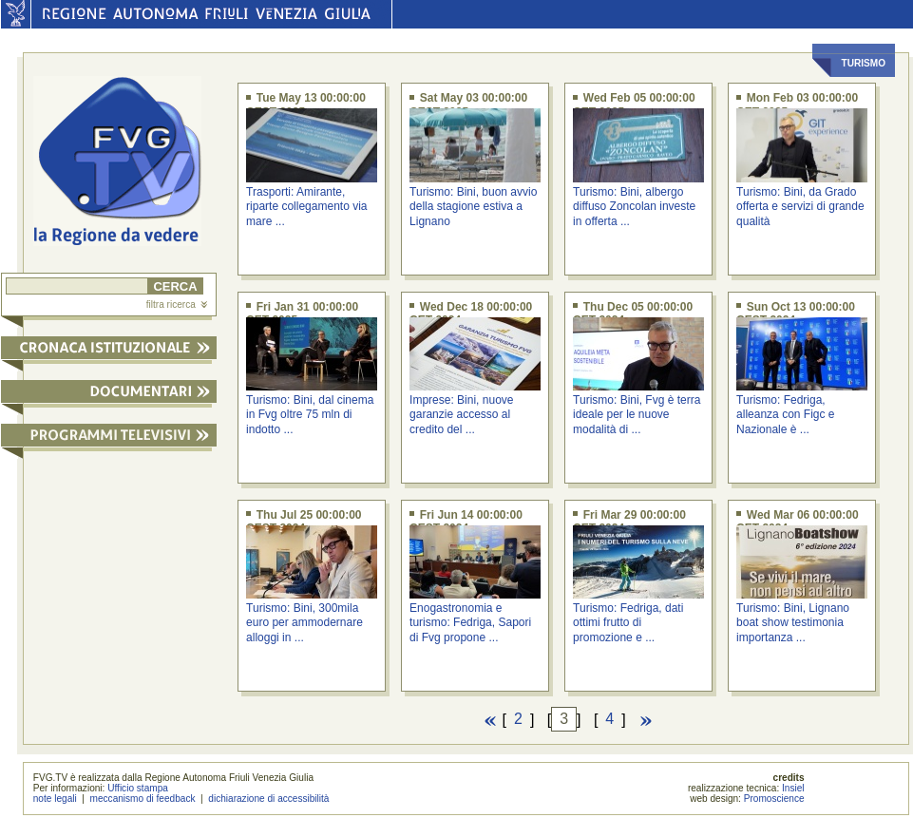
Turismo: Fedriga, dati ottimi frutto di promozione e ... (628, 622)
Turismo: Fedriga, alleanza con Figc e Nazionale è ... (785, 414)
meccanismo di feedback (143, 798)
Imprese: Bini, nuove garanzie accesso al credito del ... (461, 414)
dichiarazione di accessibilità (268, 798)
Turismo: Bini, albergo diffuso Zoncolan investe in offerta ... (634, 206)
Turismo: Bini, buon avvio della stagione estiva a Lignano (473, 206)
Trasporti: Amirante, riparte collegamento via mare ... (306, 206)
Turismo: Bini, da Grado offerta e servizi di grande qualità (800, 206)
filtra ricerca (176, 304)
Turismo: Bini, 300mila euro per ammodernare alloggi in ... (304, 622)
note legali (55, 798)
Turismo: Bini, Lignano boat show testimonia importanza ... (792, 622)
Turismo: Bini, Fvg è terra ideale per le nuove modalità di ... (636, 414)
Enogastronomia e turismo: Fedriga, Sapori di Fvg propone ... (470, 622)
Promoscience (774, 798)
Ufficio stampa (137, 788)
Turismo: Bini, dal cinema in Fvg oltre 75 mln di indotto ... (309, 414)
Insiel (793, 788)
